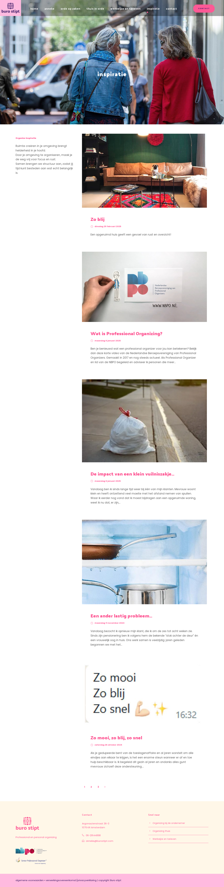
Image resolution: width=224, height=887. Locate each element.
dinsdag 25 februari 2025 (108, 226)
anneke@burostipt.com (99, 841)
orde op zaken (70, 8)
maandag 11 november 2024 (109, 623)
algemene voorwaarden (30, 880)
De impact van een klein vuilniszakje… (132, 473)
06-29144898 (93, 835)
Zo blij (98, 219)
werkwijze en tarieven (125, 8)
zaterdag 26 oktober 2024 (108, 745)
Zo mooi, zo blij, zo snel (116, 737)
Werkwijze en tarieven (164, 839)
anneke (49, 8)
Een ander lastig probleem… (121, 615)
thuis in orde (95, 8)
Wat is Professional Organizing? (126, 333)
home (34, 8)
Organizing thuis (161, 831)
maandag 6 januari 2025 (108, 340)
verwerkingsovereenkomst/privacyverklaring (71, 880)
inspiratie (153, 8)
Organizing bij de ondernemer (169, 823)
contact (171, 8)
